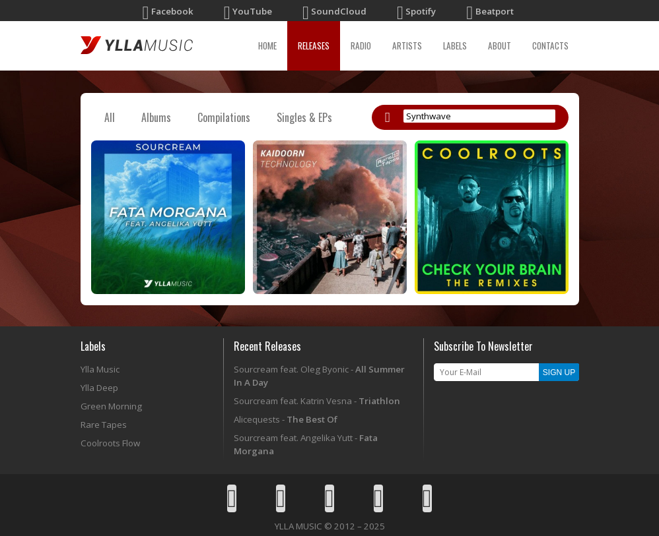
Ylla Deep (99, 388)
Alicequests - (285, 419)
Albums (156, 117)
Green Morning (111, 406)
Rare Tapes (104, 425)
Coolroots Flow (110, 443)
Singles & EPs (304, 117)
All (109, 117)
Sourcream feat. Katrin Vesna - (317, 401)
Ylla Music (100, 369)
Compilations (223, 117)
